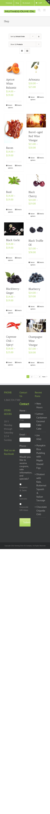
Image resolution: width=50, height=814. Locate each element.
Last (21, 429)
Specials (23, 498)
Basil (9, 192)
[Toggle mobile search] (39, 10)
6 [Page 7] (39, 377)
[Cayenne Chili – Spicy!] (14, 325)
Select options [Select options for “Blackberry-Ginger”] (10, 311)
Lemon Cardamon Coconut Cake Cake (40, 421)
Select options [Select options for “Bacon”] (10, 166)
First (22, 420)
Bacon (9, 147)
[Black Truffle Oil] (36, 229)
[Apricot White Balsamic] (14, 68)
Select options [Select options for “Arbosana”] (32, 98)
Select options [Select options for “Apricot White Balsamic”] (10, 106)
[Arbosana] (36, 68)
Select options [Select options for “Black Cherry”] (32, 215)
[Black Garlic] (14, 228)
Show (17, 44)
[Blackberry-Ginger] (14, 277)
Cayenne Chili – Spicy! (11, 340)
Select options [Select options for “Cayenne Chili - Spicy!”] (10, 363)
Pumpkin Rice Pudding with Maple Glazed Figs (40, 456)
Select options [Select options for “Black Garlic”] (10, 259)
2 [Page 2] (31, 377)
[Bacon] (14, 128)
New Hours (39, 405)
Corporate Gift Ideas (23, 509)
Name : (23, 410)
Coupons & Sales (23, 489)
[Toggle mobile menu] (44, 10)
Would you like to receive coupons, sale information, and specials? (25, 467)
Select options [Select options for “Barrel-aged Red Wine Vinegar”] (32, 159)
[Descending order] (38, 36)
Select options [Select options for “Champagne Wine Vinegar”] (32, 364)
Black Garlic (13, 240)
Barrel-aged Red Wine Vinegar (36, 136)
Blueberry (34, 289)
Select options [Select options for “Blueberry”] (32, 307)
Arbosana (34, 79)
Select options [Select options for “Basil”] (10, 210)
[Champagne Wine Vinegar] (36, 325)
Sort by (18, 36)
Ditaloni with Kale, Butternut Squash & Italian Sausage (40, 487)
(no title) (38, 437)
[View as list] (27, 51)
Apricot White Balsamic (11, 83)
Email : (23, 434)
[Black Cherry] (36, 180)
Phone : (23, 445)
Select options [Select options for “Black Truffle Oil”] (32, 263)
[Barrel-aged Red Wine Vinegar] (36, 120)
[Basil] (14, 180)
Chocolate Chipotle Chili (40, 510)
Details (19, 105)
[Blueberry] (36, 277)
